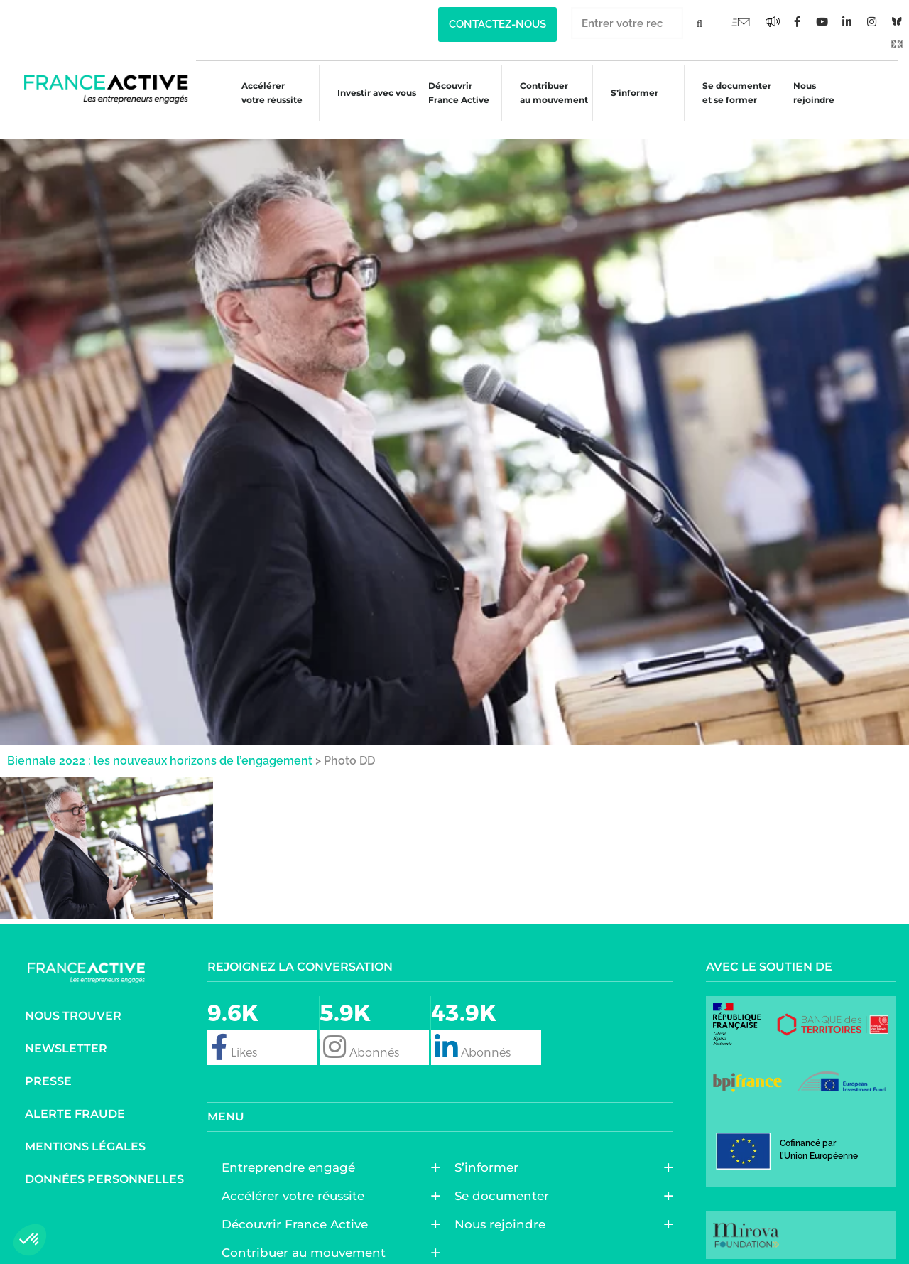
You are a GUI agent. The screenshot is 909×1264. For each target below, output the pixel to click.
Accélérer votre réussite (259, 92)
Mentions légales (85, 1129)
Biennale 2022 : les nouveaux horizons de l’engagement (159, 743)
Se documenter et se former (735, 92)
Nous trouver (73, 998)
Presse (48, 1064)
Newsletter (66, 1031)
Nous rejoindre (815, 92)
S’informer (631, 94)
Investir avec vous (365, 94)
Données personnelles (104, 1162)
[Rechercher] (699, 23)
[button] (30, 1240)
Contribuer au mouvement (547, 92)
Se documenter (505, 1179)
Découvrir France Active (450, 92)
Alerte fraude (75, 1096)
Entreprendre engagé (292, 1150)
